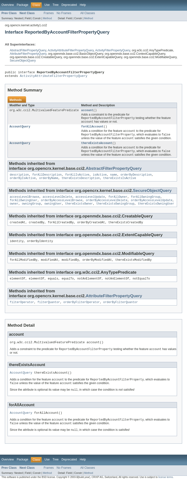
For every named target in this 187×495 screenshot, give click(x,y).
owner (14, 211)
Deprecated (69, 5)
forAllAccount (92, 129)
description (19, 180)
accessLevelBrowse (24, 203)
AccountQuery (19, 129)
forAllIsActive (77, 180)
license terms (165, 490)
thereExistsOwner (79, 211)
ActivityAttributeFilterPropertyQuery (71, 50)
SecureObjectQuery (23, 60)
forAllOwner (117, 203)
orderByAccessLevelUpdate (151, 207)
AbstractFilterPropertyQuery (28, 50)
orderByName (48, 184)
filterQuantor (48, 312)
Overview (7, 5)
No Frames (64, 13)
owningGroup (31, 211)
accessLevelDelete (57, 203)
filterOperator (22, 312)
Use (47, 5)
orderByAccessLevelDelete (107, 207)
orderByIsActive (23, 184)
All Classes (87, 13)
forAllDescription (47, 180)
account (87, 112)
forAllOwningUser (23, 207)
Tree (56, 5)
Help (83, 5)
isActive (100, 180)
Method (47, 18)
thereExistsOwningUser (156, 211)
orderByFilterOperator (81, 312)
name (113, 180)
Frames (49, 13)
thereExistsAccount (96, 147)
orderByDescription (136, 180)
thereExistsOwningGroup (115, 211)
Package (22, 5)
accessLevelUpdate (90, 203)
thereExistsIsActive (119, 184)
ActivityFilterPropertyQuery (112, 50)
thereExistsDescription (81, 184)
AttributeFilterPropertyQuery (28, 53)
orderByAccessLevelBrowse (62, 207)
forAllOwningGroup (145, 203)
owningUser (53, 211)
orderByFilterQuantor (120, 312)
